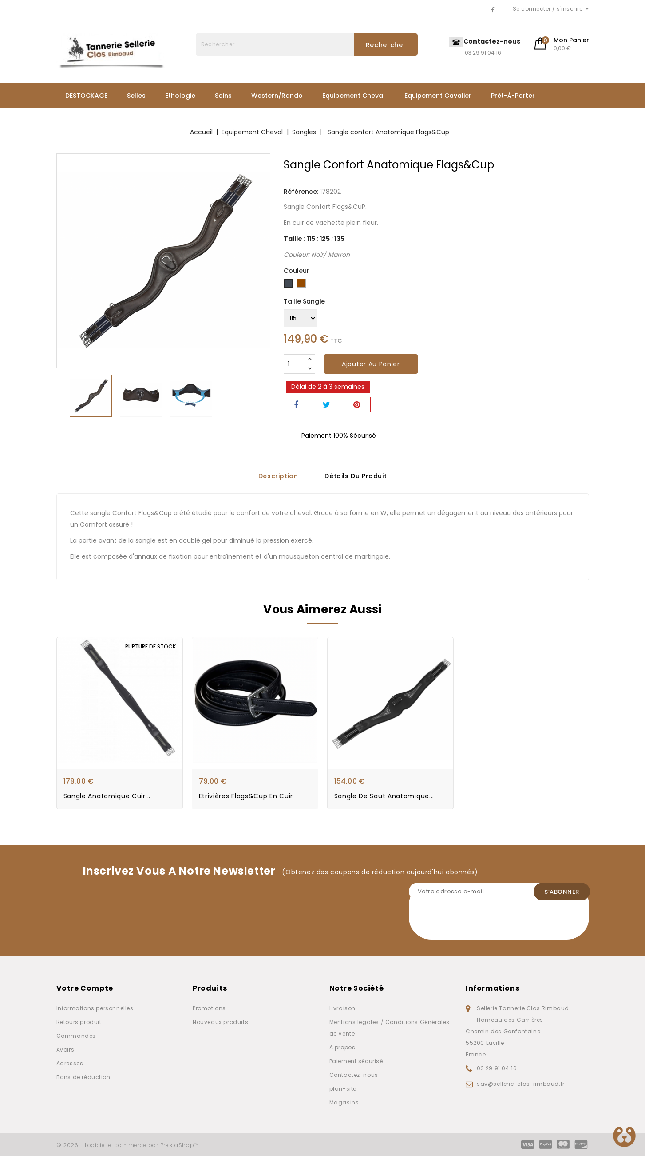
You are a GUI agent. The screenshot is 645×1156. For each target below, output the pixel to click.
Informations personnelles (95, 1008)
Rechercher (386, 44)
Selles (136, 95)
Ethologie (180, 95)
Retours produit (79, 1022)
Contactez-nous (353, 1075)
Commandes (76, 1036)
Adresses (69, 1064)
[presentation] (476, 922)
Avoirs (65, 1050)
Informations (492, 989)
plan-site (342, 1089)
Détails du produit (355, 475)
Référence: (301, 191)
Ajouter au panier (371, 364)
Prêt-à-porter (513, 95)
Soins (223, 95)
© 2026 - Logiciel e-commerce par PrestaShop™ (127, 1145)
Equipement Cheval (353, 95)
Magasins (344, 1103)
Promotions (209, 1008)
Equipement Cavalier (437, 95)
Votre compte (84, 989)
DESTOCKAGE (86, 95)
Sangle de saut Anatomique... (384, 796)
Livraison (342, 1008)
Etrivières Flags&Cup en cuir (246, 796)
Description (278, 475)
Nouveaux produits (220, 1022)
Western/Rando (277, 95)
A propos (342, 1048)
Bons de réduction (83, 1077)
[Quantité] (294, 364)
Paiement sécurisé (356, 1061)
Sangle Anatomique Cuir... (107, 796)
